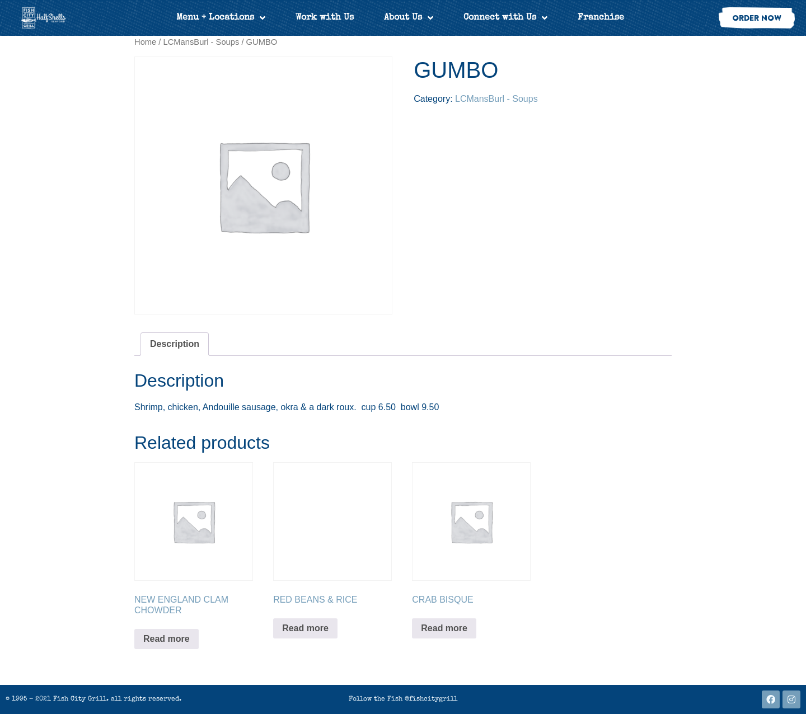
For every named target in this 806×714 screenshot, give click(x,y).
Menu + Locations (220, 18)
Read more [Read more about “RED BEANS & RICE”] (305, 628)
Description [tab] (174, 344)
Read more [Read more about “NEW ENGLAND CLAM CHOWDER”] (166, 638)
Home (145, 41)
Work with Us (325, 17)
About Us (408, 18)
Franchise (601, 17)
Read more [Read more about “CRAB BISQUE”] (444, 628)
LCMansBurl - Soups (201, 41)
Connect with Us (505, 18)
